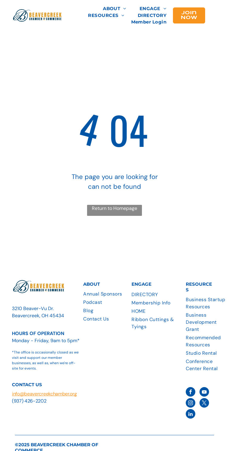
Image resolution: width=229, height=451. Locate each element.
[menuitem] (114, 8)
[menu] (216, 14)
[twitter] (204, 403)
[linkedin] (190, 414)
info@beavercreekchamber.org (44, 394)
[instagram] (190, 403)
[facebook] (190, 392)
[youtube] (204, 392)
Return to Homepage (114, 208)
